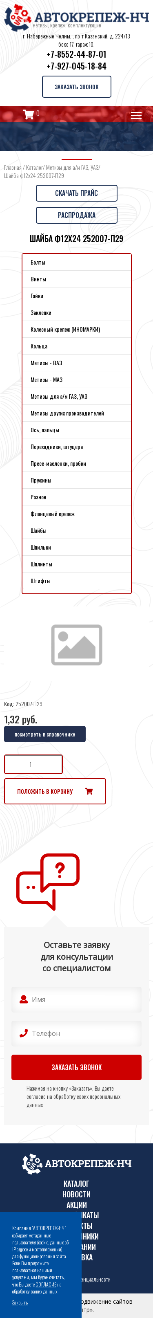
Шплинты (41, 563)
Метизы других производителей (67, 413)
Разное (38, 496)
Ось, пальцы (45, 429)
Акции (77, 1205)
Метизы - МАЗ (46, 379)
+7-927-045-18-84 (76, 66)
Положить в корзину (45, 791)
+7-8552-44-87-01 (76, 54)
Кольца (39, 345)
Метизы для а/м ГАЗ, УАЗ (72, 167)
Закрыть (20, 1302)
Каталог (34, 167)
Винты (38, 278)
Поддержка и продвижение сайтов (84, 1301)
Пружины (41, 480)
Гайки (37, 295)
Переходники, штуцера (57, 446)
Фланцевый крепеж (53, 513)
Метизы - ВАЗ (46, 362)
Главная (13, 167)
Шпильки (41, 547)
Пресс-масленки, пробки (58, 463)
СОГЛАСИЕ (45, 1284)
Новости (76, 1194)
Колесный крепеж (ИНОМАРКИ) (65, 329)
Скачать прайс (76, 193)
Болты (38, 262)
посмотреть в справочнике (45, 734)
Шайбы (39, 530)
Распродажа (76, 215)
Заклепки (41, 312)
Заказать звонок (77, 86)
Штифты (41, 580)
